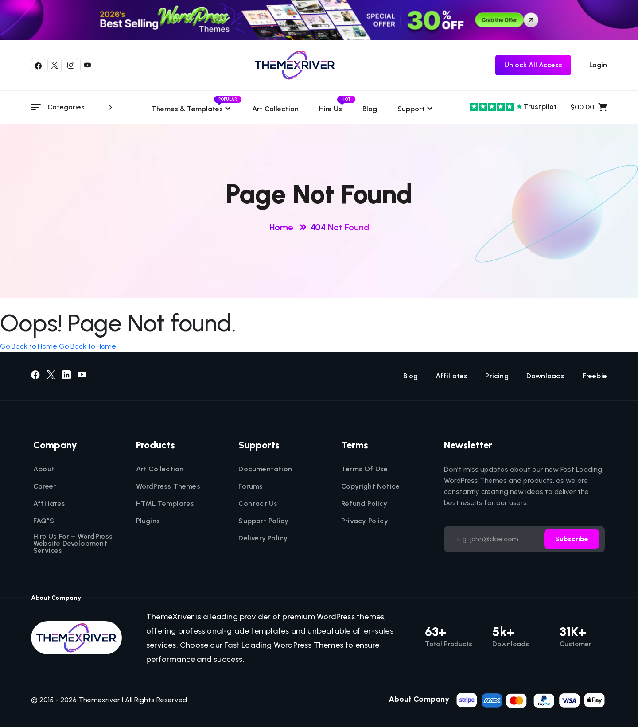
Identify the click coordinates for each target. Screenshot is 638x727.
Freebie (595, 376)
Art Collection (275, 109)
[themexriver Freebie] (533, 65)
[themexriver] (295, 65)
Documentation (265, 469)
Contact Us (257, 503)
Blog (369, 109)
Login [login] (598, 65)
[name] (531, 699)
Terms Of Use (364, 469)
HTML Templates (165, 503)
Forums (250, 486)
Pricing (496, 376)
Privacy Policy (364, 521)
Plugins (148, 521)
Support (411, 109)
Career (44, 486)
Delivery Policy (263, 538)
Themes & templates (192, 109)
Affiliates (451, 376)
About (43, 469)
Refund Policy (364, 503)
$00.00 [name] (588, 107)
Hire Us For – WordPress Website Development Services (73, 543)
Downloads (545, 376)
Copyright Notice (370, 486)
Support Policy (263, 521)
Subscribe (571, 539)
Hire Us (330, 109)
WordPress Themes (168, 486)
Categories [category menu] (81, 107)
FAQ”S (43, 521)
